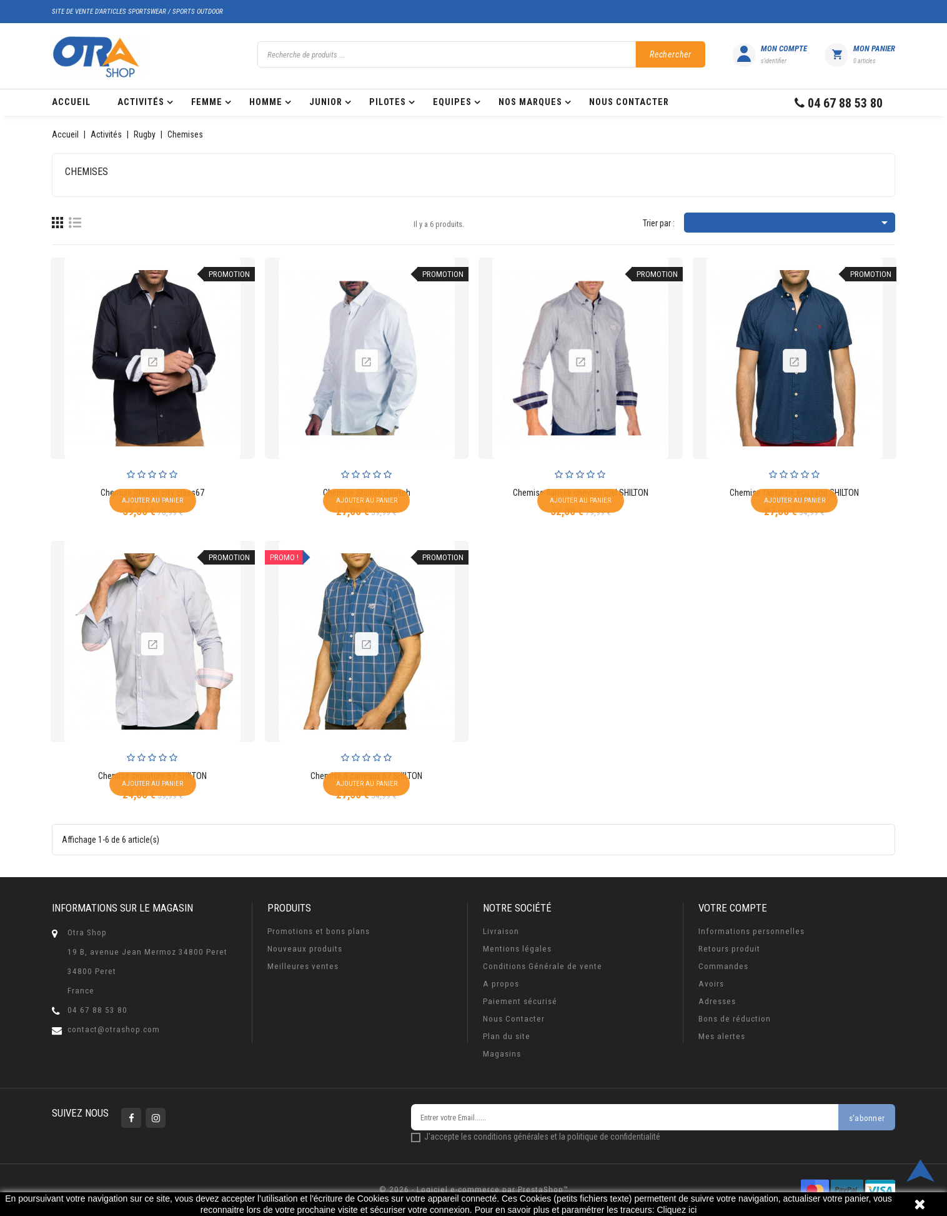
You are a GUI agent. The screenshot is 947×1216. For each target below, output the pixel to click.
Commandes (723, 966)
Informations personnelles (751, 931)
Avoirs (711, 983)
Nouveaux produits (304, 948)
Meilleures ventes (303, 966)
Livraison (501, 931)
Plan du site (506, 1036)
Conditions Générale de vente (542, 966)
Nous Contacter (514, 1018)
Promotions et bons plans (318, 931)
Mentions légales (517, 948)
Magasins (502, 1053)
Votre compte (732, 908)
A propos (501, 983)
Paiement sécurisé (520, 1001)
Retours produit (729, 948)
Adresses (717, 1001)
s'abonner (867, 1118)
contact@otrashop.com (113, 1029)
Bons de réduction (734, 1018)
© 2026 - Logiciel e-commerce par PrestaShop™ (473, 1189)
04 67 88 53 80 (97, 1010)
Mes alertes (721, 1036)
